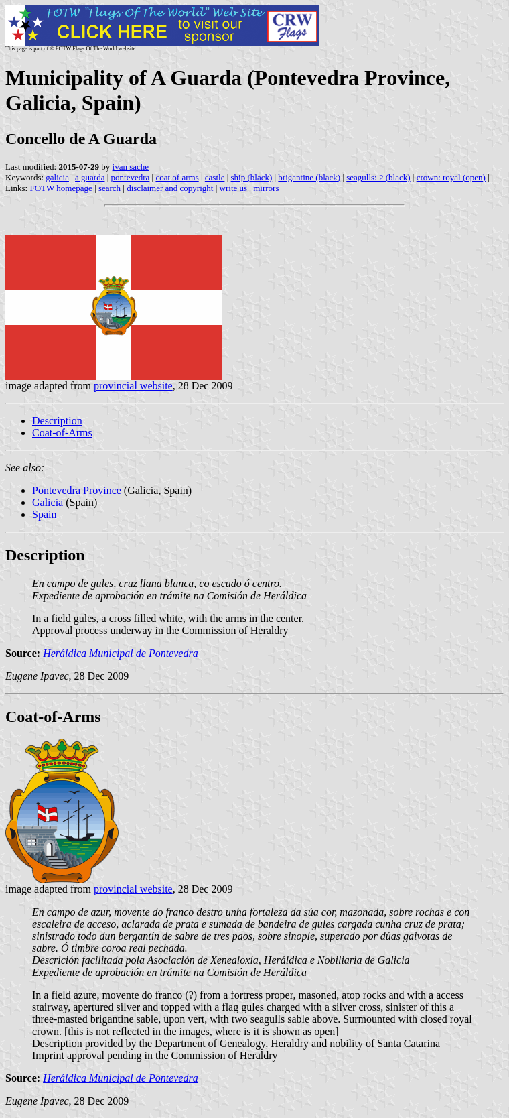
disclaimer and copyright (170, 188)
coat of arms (176, 177)
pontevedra (130, 177)
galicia (57, 177)
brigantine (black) (309, 177)
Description (57, 420)
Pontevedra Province (76, 490)
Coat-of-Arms (62, 432)
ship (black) (252, 177)
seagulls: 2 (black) (378, 177)
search (109, 188)
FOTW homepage (60, 188)
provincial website (133, 385)
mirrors (266, 188)
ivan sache (131, 167)
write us (234, 188)
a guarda (89, 177)
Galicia (47, 502)
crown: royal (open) (451, 177)
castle (215, 177)
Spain (44, 514)
